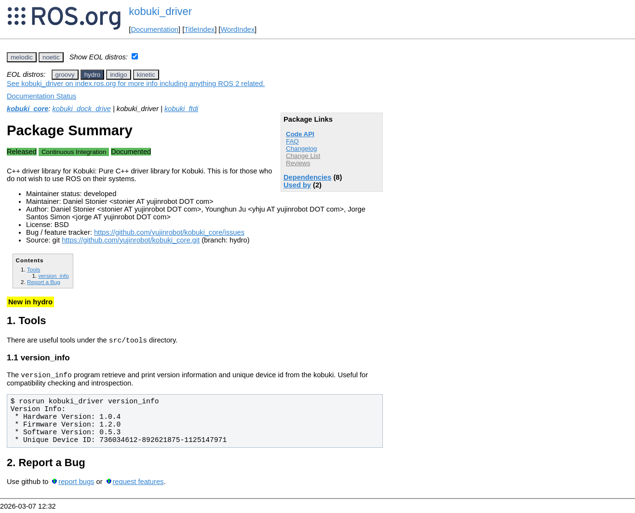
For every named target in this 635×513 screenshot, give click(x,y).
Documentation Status (41, 96)
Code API (300, 134)
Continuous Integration (73, 152)
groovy (65, 74)
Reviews (298, 163)
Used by (297, 185)
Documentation (154, 29)
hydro (92, 74)
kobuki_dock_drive (82, 109)
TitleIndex (199, 29)
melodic (22, 57)
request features (137, 484)
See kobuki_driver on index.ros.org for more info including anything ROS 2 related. (136, 83)
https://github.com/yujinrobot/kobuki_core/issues (169, 232)
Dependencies (307, 177)
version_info (53, 275)
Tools (33, 269)
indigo (118, 74)
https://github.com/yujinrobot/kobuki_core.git (131, 240)
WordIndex (237, 29)
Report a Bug (43, 282)
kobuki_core (27, 109)
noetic (51, 57)
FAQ (292, 141)
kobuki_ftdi (181, 109)
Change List (303, 155)
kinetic (146, 74)
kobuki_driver (160, 11)
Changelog (301, 148)
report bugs (76, 484)
